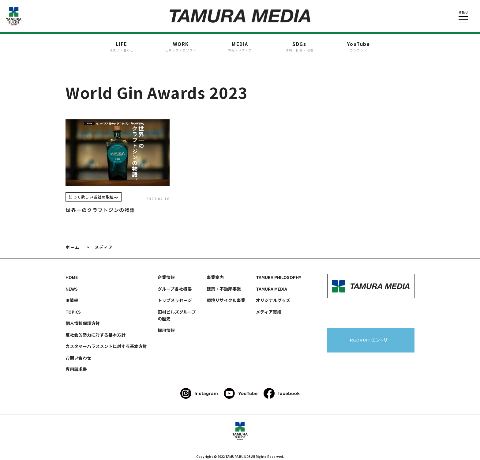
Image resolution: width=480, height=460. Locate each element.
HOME (72, 272)
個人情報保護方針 (83, 318)
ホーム (73, 242)
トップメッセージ (175, 295)
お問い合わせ (78, 353)
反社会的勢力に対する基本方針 (96, 330)
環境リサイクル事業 (226, 295)
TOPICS (73, 307)
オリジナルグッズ (273, 295)
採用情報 (166, 325)
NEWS (72, 284)
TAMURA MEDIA (271, 284)
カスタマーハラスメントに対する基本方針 (106, 341)
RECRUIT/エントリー (371, 335)
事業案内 (215, 272)
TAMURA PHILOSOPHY (278, 272)
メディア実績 (268, 307)
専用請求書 (76, 364)
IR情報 (72, 295)
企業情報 (166, 272)
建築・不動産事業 (224, 284)
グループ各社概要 (175, 284)
